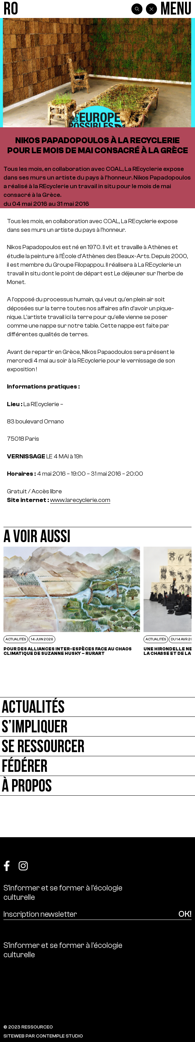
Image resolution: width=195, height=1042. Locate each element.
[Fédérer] (97, 766)
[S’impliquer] (97, 727)
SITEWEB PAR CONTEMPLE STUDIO (43, 1036)
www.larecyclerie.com (80, 499)
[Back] (151, 9)
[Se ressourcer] (97, 746)
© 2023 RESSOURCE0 (28, 1027)
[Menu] (176, 9)
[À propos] (97, 786)
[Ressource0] (10, 9)
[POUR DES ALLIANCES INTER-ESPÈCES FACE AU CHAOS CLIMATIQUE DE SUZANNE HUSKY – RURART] (71, 601)
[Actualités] (97, 707)
